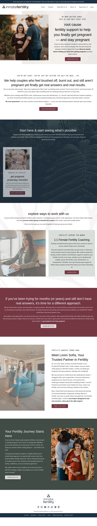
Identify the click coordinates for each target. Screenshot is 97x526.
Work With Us (62, 7)
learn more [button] (71, 275)
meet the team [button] (60, 413)
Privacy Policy (42, 523)
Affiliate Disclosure (57, 523)
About (73, 7)
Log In (92, 7)
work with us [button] (72, 60)
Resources (83, 7)
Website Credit (68, 523)
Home (43, 7)
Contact (26, 523)
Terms (49, 523)
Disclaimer (33, 523)
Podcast (50, 7)
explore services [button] (48, 110)
